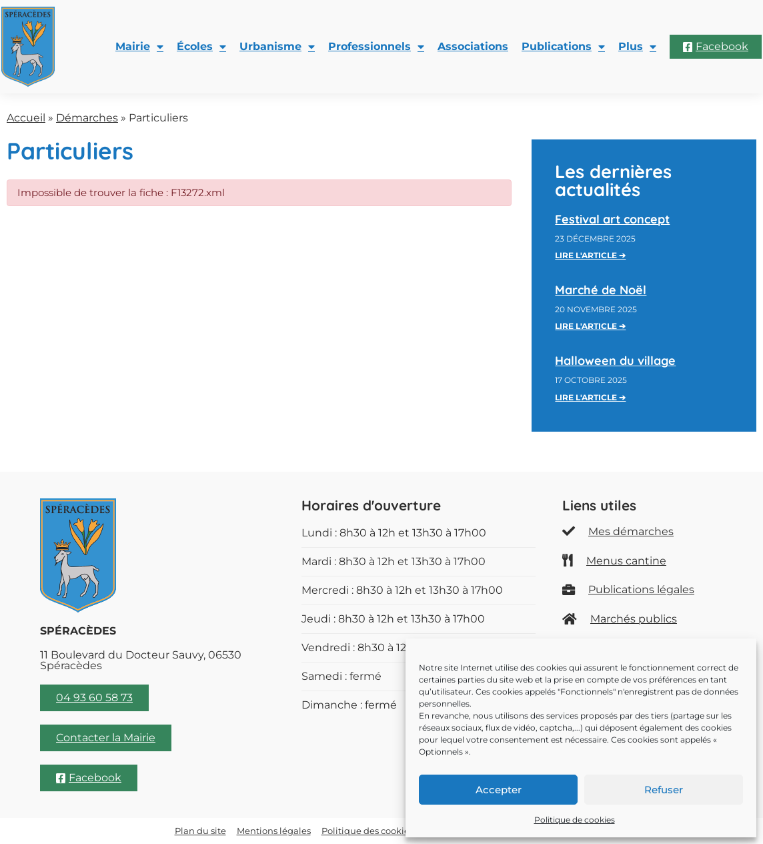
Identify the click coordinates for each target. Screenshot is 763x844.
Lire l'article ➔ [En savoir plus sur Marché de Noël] (590, 326)
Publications (563, 47)
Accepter (499, 789)
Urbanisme (277, 47)
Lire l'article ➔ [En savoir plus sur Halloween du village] (590, 397)
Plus (637, 47)
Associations (473, 46)
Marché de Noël (600, 290)
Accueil (26, 117)
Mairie (139, 47)
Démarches (87, 117)
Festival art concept (612, 219)
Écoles (201, 47)
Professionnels (376, 47)
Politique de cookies (574, 820)
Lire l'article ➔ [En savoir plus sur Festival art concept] (590, 255)
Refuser (663, 789)
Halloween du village (615, 360)
